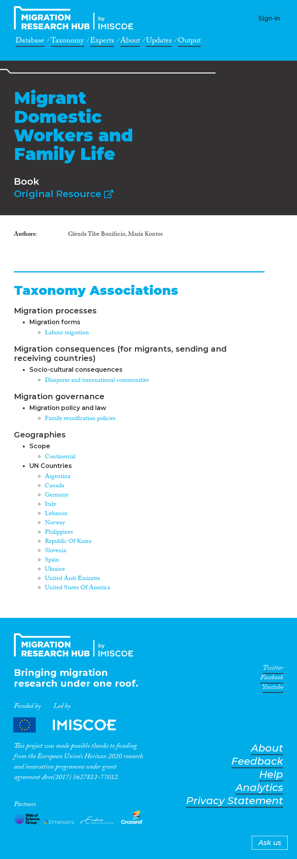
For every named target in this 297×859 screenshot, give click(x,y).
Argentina (57, 477)
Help (271, 775)
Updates (159, 42)
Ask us (269, 843)
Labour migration (67, 333)
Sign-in (269, 18)
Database (29, 42)
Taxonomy (67, 42)
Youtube (272, 688)
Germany (56, 495)
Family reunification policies (80, 419)
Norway (55, 523)
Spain (52, 560)
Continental (60, 457)
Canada (54, 486)
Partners (71, 724)
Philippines (59, 532)
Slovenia (55, 551)
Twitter (273, 669)
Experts (102, 42)
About (130, 42)
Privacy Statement (234, 801)
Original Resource (63, 193)
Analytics (259, 788)
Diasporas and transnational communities (97, 381)
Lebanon (56, 514)
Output (189, 42)
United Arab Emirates (72, 579)
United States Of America (77, 588)
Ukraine (55, 570)
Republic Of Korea (68, 542)
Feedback (257, 761)
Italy (50, 505)
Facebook (271, 679)
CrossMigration (76, 17)
